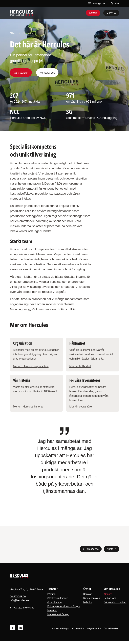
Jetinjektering (54, 604)
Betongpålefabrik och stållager (63, 608)
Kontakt (93, 13)
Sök (115, 3)
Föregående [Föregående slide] (92, 551)
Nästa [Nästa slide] (110, 551)
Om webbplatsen (111, 631)
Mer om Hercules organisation (31, 367)
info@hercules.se (19, 603)
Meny (111, 13)
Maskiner (52, 612)
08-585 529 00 (18, 599)
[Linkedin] (20, 630)
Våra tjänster (20, 72)
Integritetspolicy (94, 631)
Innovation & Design (58, 616)
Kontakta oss (47, 72)
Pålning (51, 596)
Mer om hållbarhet (80, 367)
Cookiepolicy (78, 631)
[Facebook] (12, 630)
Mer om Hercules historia (28, 408)
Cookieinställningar (60, 631)
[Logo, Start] (21, 13)
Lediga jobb (110, 600)
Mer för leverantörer (81, 408)
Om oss (108, 596)
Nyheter (87, 604)
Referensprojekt (91, 600)
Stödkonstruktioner (57, 600)
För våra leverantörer (115, 604)
